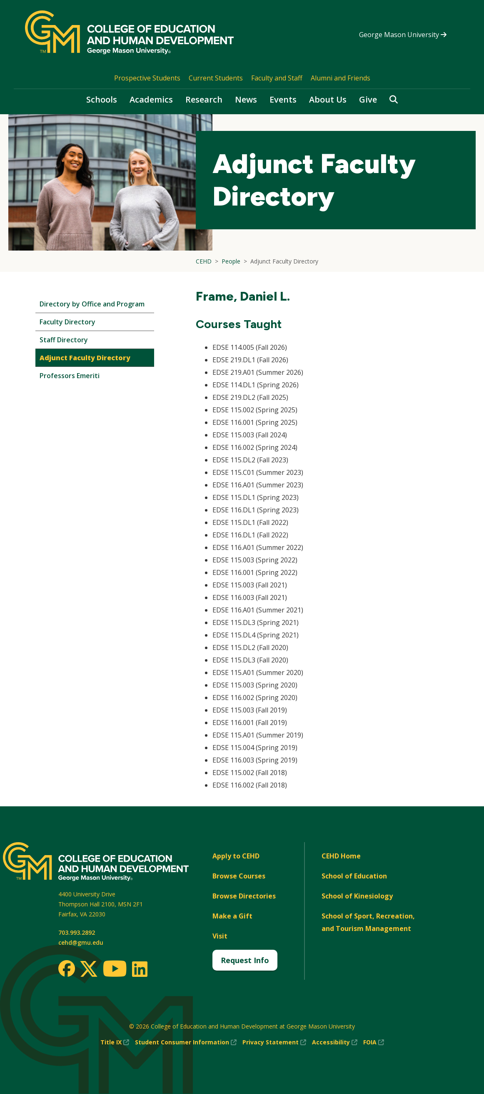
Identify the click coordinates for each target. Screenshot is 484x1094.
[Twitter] (88, 969)
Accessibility (334, 1042)
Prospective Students (147, 78)
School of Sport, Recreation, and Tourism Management (368, 922)
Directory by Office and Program (92, 304)
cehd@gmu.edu (80, 942)
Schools (101, 99)
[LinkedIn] (139, 969)
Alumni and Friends (340, 78)
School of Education (354, 876)
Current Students (216, 78)
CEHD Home (341, 856)
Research (203, 99)
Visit (219, 936)
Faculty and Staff (276, 78)
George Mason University (403, 34)
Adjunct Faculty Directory (85, 357)
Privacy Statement (274, 1042)
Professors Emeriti (70, 375)
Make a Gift (232, 916)
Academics (151, 99)
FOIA (373, 1042)
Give (368, 99)
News (246, 99)
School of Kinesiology (357, 896)
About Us (328, 99)
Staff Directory (64, 339)
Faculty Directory (67, 321)
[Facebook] (66, 968)
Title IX (114, 1042)
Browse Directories (244, 896)
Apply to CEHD (235, 856)
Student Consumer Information (186, 1042)
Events (283, 99)
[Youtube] (114, 970)
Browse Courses (238, 876)
